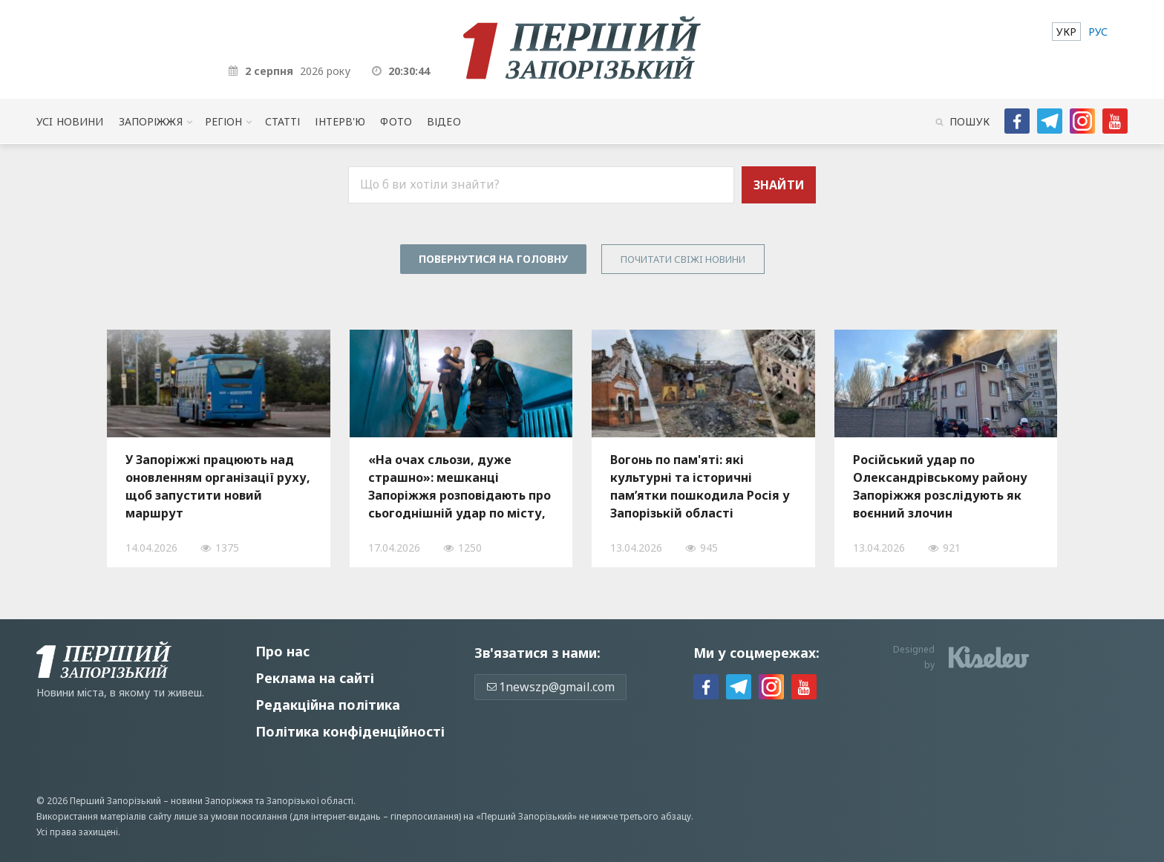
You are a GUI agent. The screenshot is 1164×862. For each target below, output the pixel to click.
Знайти (779, 185)
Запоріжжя (151, 121)
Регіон (224, 121)
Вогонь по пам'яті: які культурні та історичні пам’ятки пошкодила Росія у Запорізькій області (700, 486)
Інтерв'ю (340, 121)
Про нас (282, 651)
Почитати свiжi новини (683, 259)
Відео (444, 121)
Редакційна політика (327, 705)
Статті (283, 121)
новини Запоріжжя (212, 800)
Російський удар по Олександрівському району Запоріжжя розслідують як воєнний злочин (940, 486)
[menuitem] (1066, 31)
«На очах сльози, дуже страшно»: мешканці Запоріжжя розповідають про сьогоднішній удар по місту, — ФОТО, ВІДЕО (459, 486)
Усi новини (69, 121)
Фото (396, 121)
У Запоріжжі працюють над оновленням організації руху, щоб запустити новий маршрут (217, 486)
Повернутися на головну (493, 259)
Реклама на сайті (314, 678)
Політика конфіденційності (350, 731)
